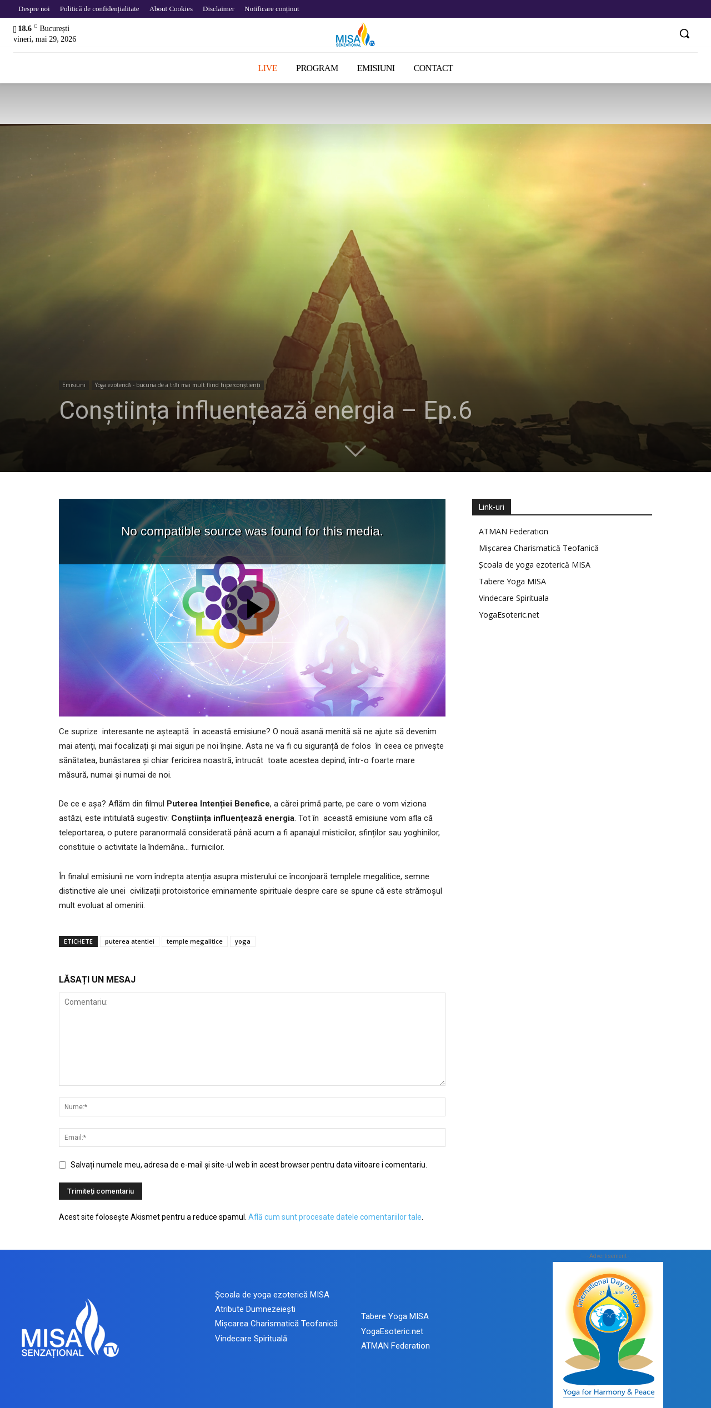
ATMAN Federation (513, 531)
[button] (684, 33)
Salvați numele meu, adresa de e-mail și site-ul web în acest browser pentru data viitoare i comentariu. (249, 1164)
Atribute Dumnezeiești (255, 1309)
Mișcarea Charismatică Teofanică (539, 548)
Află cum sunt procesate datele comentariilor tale (335, 1216)
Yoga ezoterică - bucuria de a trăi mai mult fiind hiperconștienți (178, 385)
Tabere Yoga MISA (512, 581)
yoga (243, 941)
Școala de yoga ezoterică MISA (534, 564)
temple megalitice (195, 941)
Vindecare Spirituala (514, 598)
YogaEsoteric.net (509, 614)
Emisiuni (74, 385)
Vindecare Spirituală (251, 1339)
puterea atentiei (129, 941)
